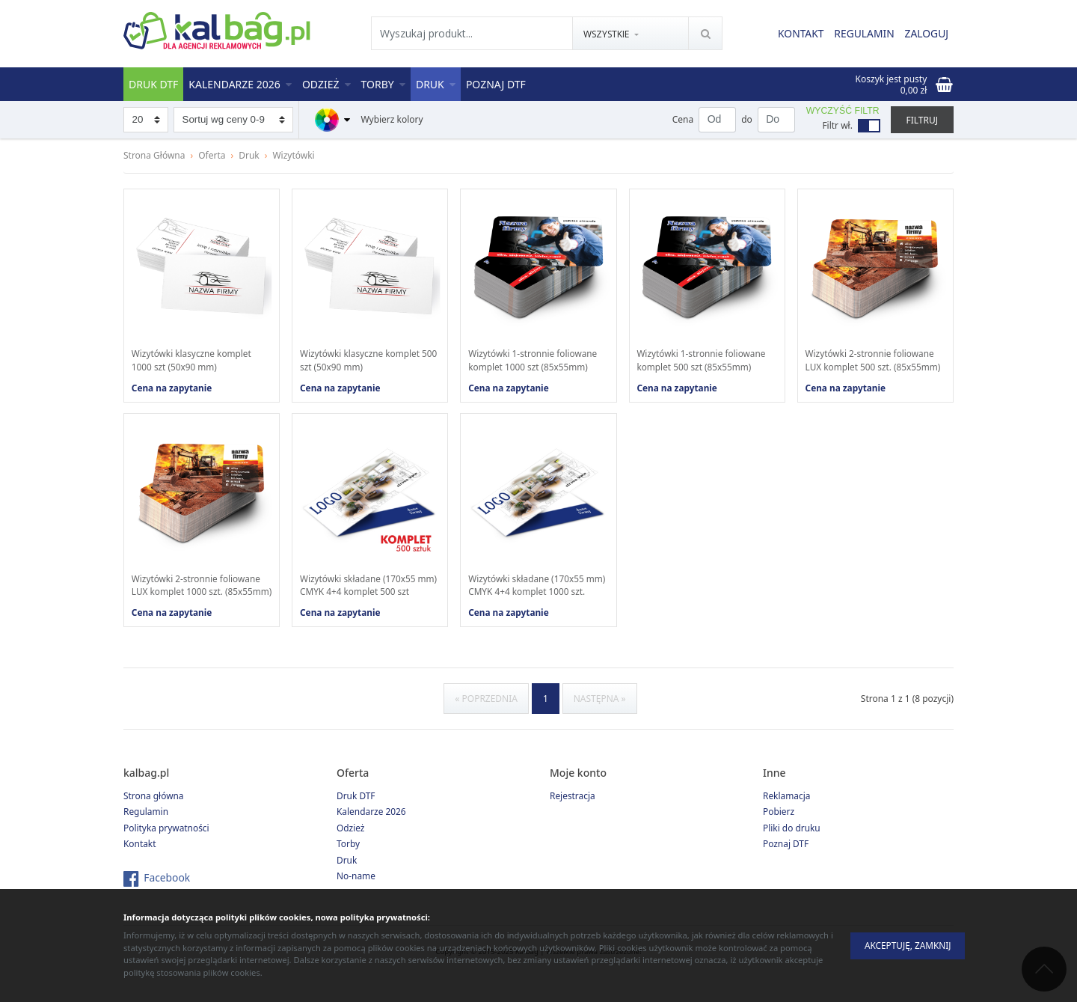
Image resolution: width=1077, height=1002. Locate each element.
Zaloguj (926, 34)
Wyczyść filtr (843, 111)
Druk (435, 84)
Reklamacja (787, 810)
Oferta (211, 155)
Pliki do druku (791, 842)
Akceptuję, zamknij (905, 945)
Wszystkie (606, 34)
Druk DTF (153, 84)
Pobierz (778, 826)
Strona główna (153, 810)
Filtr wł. (837, 125)
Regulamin (862, 34)
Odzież (326, 84)
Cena (682, 119)
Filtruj (922, 120)
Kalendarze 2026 (240, 84)
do (746, 119)
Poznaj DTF (496, 84)
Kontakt (799, 34)
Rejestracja (572, 810)
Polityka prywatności (166, 842)
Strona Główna (154, 155)
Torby (383, 84)
